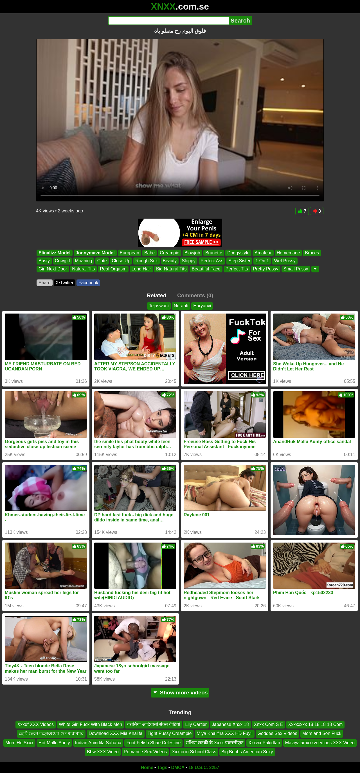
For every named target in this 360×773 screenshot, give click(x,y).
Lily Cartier (195, 724)
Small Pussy (296, 268)
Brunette (213, 252)
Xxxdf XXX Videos (35, 724)
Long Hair (141, 268)
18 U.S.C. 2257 (203, 767)
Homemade (288, 252)
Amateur (263, 252)
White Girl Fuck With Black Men (90, 724)
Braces (312, 252)
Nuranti (181, 305)
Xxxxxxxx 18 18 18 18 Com (315, 724)
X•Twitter (64, 282)
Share (45, 282)
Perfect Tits (237, 268)
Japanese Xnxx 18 (230, 724)
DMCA (177, 767)
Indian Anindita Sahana (98, 742)
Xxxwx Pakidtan (264, 742)
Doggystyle (238, 252)
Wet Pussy (284, 261)
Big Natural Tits (171, 268)
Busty (44, 261)
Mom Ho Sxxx (19, 742)
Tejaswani (159, 305)
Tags (162, 767)
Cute (102, 261)
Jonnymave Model (95, 252)
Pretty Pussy (265, 268)
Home (147, 767)
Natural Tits (83, 268)
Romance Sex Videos (145, 751)
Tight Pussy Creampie (170, 733)
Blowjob (192, 252)
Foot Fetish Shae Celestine (153, 742)
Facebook (88, 282)
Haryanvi (202, 305)
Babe (149, 252)
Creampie (169, 252)
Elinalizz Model (55, 252)
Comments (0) (195, 295)
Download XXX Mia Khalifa (115, 733)
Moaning (83, 261)
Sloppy (188, 261)
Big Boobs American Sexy (247, 751)
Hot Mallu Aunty (54, 742)
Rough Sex (146, 261)
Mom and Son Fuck (321, 733)
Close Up (121, 261)
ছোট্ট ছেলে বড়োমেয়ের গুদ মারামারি (51, 733)
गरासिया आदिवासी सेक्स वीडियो (153, 724)
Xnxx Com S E (268, 724)
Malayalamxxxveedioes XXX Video (320, 742)
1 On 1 (262, 261)
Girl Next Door (53, 268)
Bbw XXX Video (103, 751)
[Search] (168, 20)
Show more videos (180, 693)
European (129, 252)
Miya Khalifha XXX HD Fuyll (224, 733)
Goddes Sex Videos (277, 733)
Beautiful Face (206, 268)
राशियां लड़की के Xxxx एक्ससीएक (214, 742)
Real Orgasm (113, 268)
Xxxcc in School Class (194, 751)
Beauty (170, 261)
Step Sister (239, 261)
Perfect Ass (212, 261)
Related (156, 295)
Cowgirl (62, 261)
